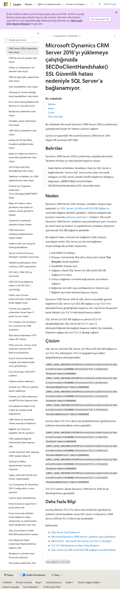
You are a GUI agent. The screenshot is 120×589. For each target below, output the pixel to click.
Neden (51, 108)
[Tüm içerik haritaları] (48, 35)
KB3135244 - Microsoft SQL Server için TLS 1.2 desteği (80, 541)
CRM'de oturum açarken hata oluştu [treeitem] (23, 59)
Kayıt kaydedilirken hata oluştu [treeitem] (23, 86)
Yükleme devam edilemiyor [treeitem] (21, 381)
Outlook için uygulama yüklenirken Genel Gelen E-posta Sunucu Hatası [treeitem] (22, 312)
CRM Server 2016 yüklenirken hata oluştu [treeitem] (23, 50)
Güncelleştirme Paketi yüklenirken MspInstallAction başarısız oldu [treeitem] (22, 544)
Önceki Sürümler (24, 582)
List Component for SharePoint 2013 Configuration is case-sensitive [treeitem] (23, 488)
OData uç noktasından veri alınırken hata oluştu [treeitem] (21, 69)
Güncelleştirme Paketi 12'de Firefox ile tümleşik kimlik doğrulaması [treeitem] (22, 410)
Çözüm (51, 112)
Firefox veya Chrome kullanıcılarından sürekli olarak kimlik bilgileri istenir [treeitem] (23, 299)
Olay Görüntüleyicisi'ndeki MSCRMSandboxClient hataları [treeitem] (23, 532)
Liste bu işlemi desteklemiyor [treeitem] (22, 497)
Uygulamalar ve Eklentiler (66, 35)
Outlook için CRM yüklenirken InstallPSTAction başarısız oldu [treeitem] (23, 398)
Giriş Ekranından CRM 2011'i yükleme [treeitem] (22, 373)
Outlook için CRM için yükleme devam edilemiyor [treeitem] (23, 388)
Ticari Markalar (30, 586)
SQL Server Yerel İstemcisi (65, 532)
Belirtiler (52, 104)
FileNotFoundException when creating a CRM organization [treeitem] (23, 264)
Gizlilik (68, 582)
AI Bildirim (7, 582)
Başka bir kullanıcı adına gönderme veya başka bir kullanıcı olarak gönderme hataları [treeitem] (21, 209)
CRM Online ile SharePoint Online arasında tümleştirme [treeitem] (22, 421)
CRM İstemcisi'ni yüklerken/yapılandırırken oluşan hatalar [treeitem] (21, 234)
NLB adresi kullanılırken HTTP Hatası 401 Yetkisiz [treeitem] (22, 337)
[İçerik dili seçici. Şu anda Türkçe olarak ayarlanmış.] (8, 575)
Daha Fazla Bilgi (55, 116)
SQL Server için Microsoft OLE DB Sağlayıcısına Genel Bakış (83, 549)
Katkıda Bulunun (54, 582)
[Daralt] (38, 33)
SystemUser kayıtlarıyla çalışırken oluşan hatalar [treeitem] (20, 222)
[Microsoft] (6, 4)
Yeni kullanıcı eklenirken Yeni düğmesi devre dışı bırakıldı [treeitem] (22, 564)
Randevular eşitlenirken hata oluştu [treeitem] (22, 113)
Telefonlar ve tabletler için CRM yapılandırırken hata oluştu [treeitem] (23, 178)
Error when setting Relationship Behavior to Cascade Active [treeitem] (24, 103)
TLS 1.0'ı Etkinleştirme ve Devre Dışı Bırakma (75, 545)
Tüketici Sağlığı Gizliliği (88, 582)
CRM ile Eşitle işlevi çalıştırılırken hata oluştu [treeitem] (24, 79)
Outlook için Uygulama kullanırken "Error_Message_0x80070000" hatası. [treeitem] (23, 191)
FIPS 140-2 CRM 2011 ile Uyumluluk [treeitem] (20, 274)
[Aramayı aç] (100, 4)
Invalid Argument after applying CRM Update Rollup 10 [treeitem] (24, 453)
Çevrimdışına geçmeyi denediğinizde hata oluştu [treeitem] (21, 168)
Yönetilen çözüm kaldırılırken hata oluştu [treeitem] (22, 122)
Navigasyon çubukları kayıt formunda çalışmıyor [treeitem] (21, 555)
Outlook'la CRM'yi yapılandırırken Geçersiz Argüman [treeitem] (20, 465)
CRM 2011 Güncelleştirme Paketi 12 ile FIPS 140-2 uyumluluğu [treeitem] (21, 285)
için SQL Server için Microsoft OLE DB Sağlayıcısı (83, 208)
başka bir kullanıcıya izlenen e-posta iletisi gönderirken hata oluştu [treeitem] (23, 157)
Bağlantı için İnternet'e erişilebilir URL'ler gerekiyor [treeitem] (21, 431)
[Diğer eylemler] (115, 35)
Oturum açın (110, 4)
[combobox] (21, 39)
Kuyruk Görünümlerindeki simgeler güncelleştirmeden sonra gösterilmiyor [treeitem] (22, 362)
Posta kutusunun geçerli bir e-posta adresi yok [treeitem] (23, 505)
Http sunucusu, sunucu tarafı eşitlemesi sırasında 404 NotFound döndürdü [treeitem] (23, 348)
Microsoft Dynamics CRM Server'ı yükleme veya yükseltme (83, 536)
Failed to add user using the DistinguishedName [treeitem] (22, 245)
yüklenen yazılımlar (76, 217)
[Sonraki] (92, 4)
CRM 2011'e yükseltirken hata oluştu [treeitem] (23, 132)
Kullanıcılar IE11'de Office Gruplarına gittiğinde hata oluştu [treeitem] (21, 144)
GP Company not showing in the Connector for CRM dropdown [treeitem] (22, 325)
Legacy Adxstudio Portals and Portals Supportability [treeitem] (23, 476)
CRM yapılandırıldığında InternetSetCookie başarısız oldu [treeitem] (22, 442)
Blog (38, 582)
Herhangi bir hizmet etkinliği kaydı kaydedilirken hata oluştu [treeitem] (23, 94)
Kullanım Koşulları (10, 586)
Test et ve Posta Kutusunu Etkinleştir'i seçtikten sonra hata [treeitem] (24, 255)
